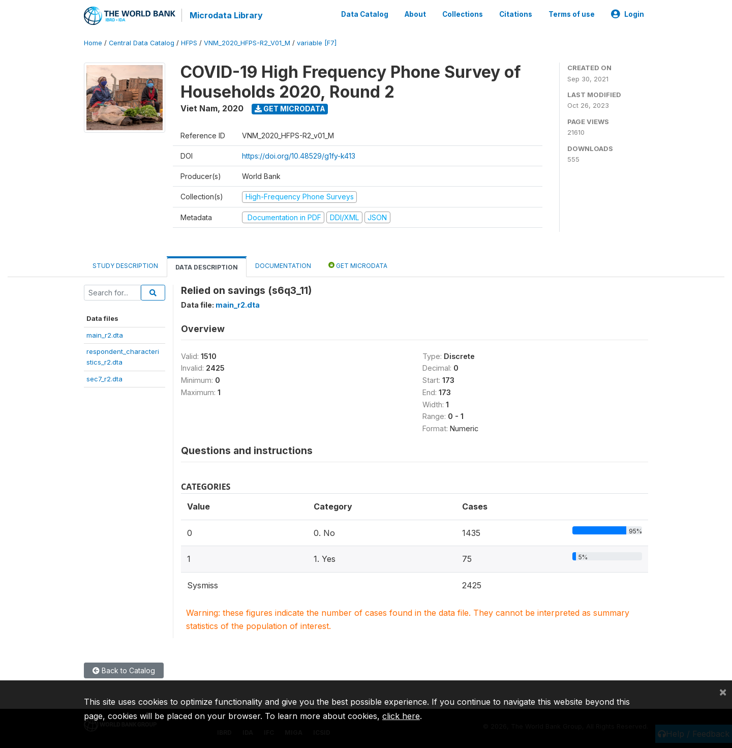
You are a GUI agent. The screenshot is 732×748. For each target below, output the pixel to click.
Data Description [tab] (206, 267)
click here (401, 716)
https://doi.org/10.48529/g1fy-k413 (298, 156)
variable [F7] (317, 43)
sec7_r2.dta (104, 379)
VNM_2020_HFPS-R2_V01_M (247, 43)
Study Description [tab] (125, 266)
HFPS (189, 43)
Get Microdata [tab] (357, 265)
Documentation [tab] (283, 266)
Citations (515, 14)
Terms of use (571, 14)
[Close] (723, 691)
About (415, 14)
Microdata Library (226, 15)
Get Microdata (290, 108)
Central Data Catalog (141, 43)
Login (627, 14)
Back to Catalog (124, 670)
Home (93, 43)
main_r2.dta (104, 335)
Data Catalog (364, 14)
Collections (462, 14)
